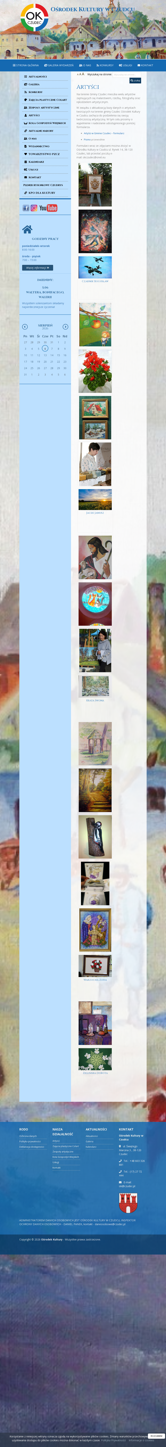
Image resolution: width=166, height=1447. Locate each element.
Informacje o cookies (141, 1440)
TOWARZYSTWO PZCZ (41, 154)
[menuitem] (26, 65)
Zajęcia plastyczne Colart (45, 100)
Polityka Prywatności (113, 1440)
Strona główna (26, 65)
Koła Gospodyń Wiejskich (44, 123)
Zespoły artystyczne (41, 108)
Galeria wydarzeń (59, 65)
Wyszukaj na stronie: (99, 74)
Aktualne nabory (38, 131)
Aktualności (35, 77)
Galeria (31, 84)
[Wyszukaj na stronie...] (127, 74)
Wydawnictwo (36, 146)
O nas (85, 65)
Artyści (31, 115)
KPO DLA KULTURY (39, 193)
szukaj (135, 80)
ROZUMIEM (156, 1436)
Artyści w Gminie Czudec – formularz (104, 133)
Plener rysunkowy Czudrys (43, 185)
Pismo (87, 139)
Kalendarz (33, 162)
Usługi (125, 65)
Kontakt (145, 65)
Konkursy (105, 65)
